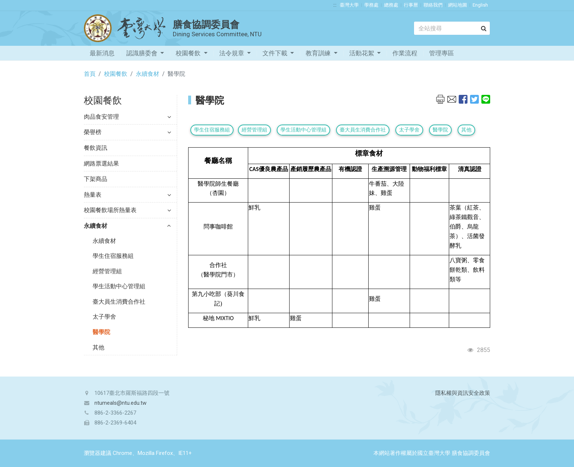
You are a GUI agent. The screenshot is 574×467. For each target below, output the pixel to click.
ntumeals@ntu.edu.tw (120, 403)
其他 (98, 347)
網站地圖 (457, 5)
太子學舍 (104, 316)
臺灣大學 (349, 5)
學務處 (371, 5)
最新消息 (102, 53)
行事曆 (411, 5)
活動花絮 (362, 53)
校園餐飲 (189, 53)
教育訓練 (319, 53)
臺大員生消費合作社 (119, 301)
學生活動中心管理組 (119, 286)
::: (334, 5)
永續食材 (147, 73)
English (480, 5)
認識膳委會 (142, 53)
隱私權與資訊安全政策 (462, 393)
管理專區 (441, 53)
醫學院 (101, 332)
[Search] (452, 28)
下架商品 (95, 178)
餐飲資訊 (95, 147)
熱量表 (127, 194)
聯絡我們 (433, 5)
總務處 (391, 5)
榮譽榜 (127, 132)
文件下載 (275, 53)
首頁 (90, 73)
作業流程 (404, 53)
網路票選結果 (101, 163)
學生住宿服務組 (113, 255)
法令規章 (232, 53)
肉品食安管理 (127, 116)
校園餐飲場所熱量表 (127, 210)
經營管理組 (107, 271)
